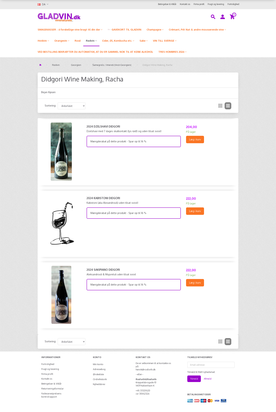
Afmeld (207, 378)
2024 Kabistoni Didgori (103, 198)
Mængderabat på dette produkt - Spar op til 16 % (118, 141)
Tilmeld (194, 378)
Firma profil (199, 4)
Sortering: (50, 105)
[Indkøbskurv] (232, 16)
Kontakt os (185, 4)
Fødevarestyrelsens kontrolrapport (51, 395)
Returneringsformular (52, 388)
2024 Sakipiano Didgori (103, 269)
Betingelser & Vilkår (167, 4)
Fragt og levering (216, 4)
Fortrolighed (233, 4)
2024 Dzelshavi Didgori (103, 126)
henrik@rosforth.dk (145, 369)
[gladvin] (74, 16)
